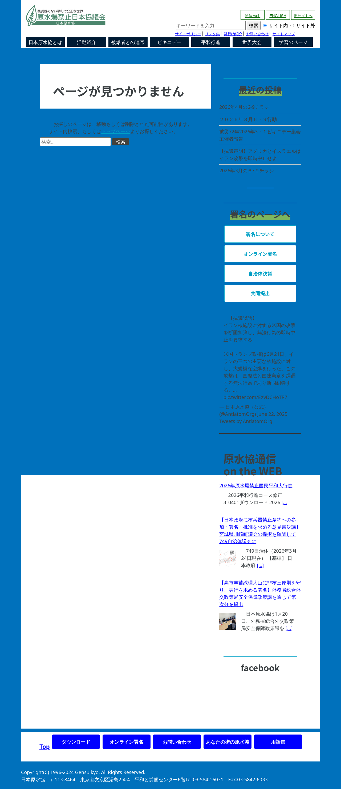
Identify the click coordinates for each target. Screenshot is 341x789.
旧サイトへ (303, 16)
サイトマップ (284, 34)
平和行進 (210, 42)
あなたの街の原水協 (227, 742)
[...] (285, 502)
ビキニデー (169, 42)
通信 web (252, 16)
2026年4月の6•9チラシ (244, 107)
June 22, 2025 (272, 414)
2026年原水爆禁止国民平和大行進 (256, 485)
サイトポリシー (188, 34)
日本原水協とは (45, 42)
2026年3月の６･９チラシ (246, 170)
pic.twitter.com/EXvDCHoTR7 (255, 397)
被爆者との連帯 (128, 42)
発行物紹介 (233, 34)
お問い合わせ (257, 34)
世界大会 (252, 42)
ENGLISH (277, 16)
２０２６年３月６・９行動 (248, 119)
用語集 (278, 742)
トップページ (115, 131)
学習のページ (293, 42)
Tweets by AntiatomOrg (245, 421)
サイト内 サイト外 (245, 25)
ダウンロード (76, 742)
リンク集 (212, 34)
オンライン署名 (126, 742)
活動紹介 (86, 42)
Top (44, 746)
